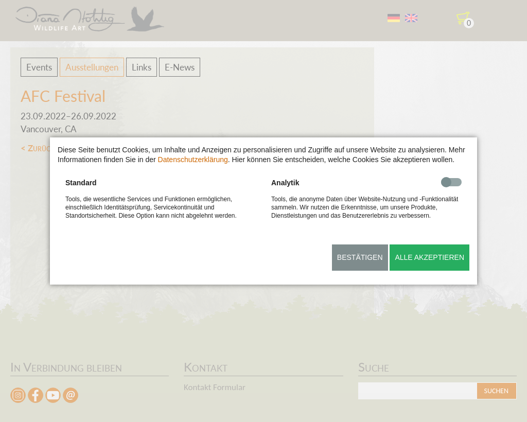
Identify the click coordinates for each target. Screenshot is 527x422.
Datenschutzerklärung (193, 159)
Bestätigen (360, 257)
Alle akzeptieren (429, 257)
